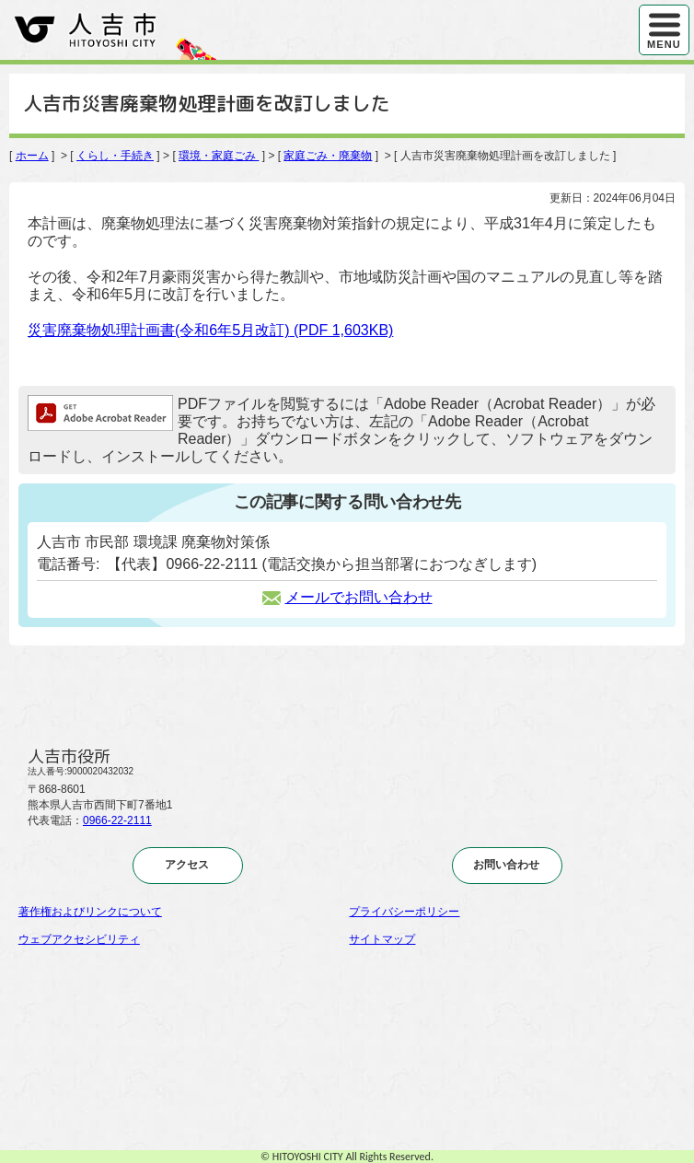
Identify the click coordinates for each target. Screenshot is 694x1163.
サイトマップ (382, 939)
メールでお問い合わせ (347, 597)
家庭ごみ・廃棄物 (327, 155)
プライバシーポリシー (404, 911)
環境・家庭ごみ (219, 155)
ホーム (32, 155)
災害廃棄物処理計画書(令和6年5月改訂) (210, 330)
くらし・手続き (115, 155)
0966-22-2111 (117, 820)
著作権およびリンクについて (90, 911)
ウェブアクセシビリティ (79, 939)
